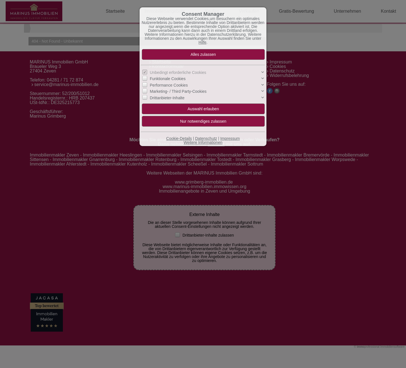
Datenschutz (206, 138)
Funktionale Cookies (168, 78)
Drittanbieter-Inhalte (167, 98)
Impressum (230, 138)
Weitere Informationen (203, 142)
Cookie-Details (179, 138)
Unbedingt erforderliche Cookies (178, 72)
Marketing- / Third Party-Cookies (178, 91)
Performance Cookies (169, 85)
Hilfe (202, 42)
